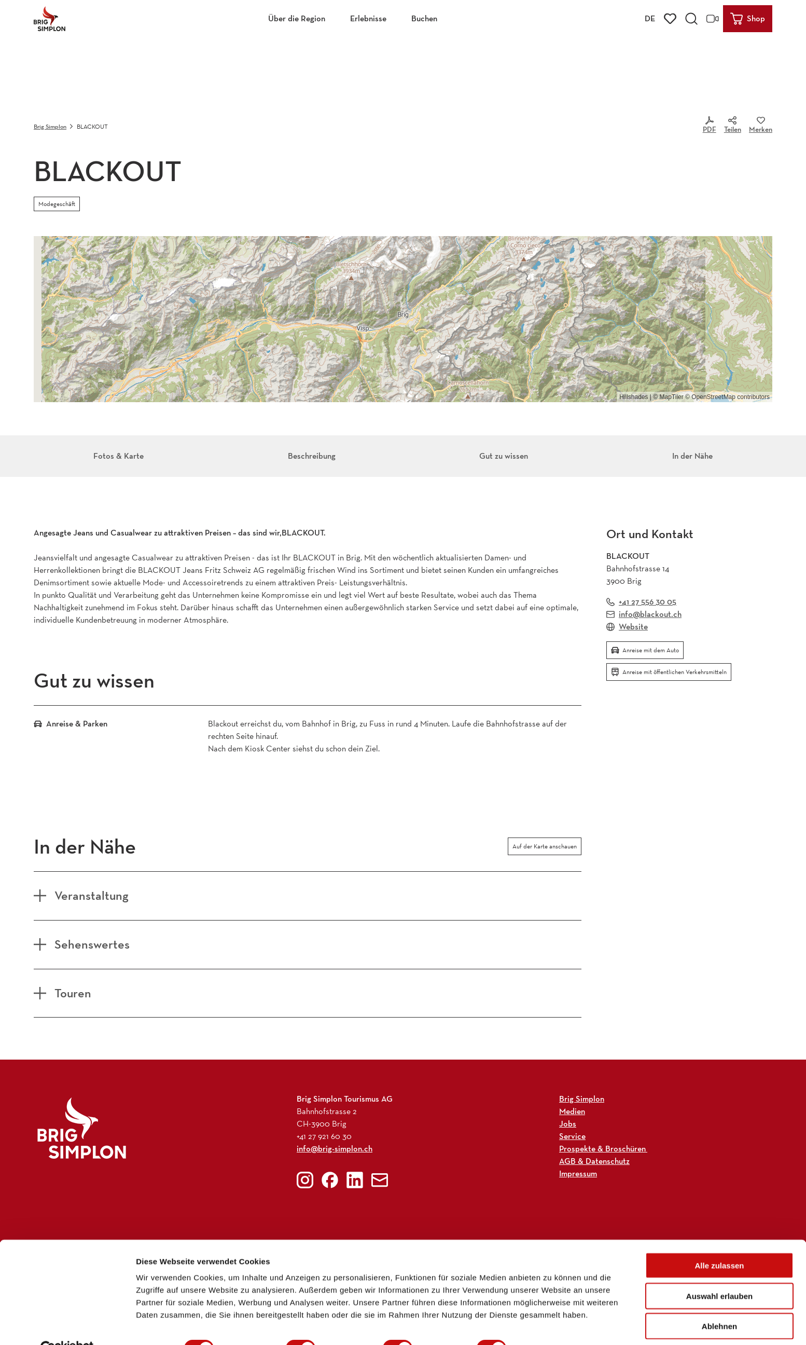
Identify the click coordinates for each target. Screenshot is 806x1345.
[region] (403, 319)
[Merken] (760, 126)
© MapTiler (668, 397)
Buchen (424, 18)
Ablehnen (719, 1302)
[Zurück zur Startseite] (49, 18)
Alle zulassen (719, 1241)
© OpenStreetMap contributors (727, 397)
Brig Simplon (50, 126)
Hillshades (633, 397)
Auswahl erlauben (719, 1272)
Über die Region (296, 18)
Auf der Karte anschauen (544, 846)
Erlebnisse (368, 18)
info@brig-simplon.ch (334, 1148)
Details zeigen (551, 1324)
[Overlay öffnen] (691, 18)
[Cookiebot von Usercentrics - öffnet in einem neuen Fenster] (67, 1325)
